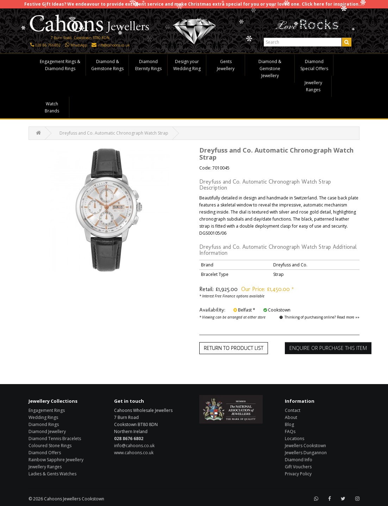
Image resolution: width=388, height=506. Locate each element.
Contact (292, 410)
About (291, 417)
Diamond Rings (44, 424)
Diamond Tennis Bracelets (55, 439)
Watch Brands (52, 107)
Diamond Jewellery (47, 431)
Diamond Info (298, 460)
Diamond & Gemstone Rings (107, 65)
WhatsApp (78, 45)
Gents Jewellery (225, 65)
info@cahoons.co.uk (114, 45)
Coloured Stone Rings (50, 446)
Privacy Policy (298, 474)
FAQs (290, 431)
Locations (294, 439)
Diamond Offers (45, 453)
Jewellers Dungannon (306, 453)
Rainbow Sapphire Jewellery (56, 460)
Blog (289, 424)
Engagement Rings (47, 410)
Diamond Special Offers (314, 65)
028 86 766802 (48, 45)
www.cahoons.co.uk (134, 453)
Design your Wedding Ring (187, 65)
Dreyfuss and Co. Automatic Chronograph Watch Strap (114, 133)
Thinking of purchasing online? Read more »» (319, 317)
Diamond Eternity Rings (148, 65)
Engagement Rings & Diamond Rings (60, 65)
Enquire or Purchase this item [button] (328, 348)
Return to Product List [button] (233, 348)
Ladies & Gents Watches (52, 474)
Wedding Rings (43, 417)
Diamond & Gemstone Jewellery (269, 68)
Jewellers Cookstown (305, 446)
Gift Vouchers (298, 467)
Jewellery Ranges (313, 86)
